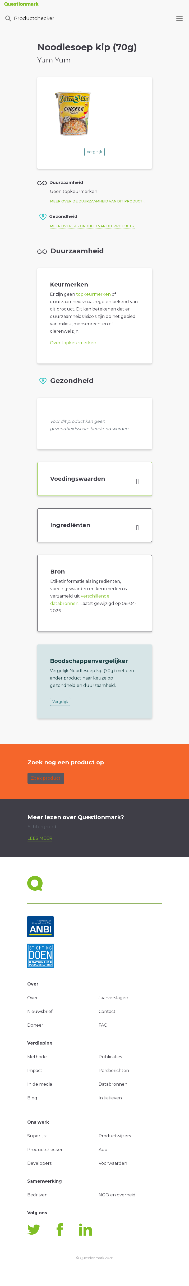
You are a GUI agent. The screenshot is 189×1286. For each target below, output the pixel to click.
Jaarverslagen (113, 997)
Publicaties (110, 1056)
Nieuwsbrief (40, 1011)
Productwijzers (115, 1135)
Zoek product (46, 778)
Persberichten (114, 1070)
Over (32, 997)
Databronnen (113, 1084)
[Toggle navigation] (179, 18)
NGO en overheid (117, 1194)
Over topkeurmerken (73, 342)
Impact (34, 1070)
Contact (107, 1011)
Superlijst (37, 1135)
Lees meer (39, 838)
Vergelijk (94, 151)
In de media (39, 1084)
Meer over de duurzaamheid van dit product (96, 201)
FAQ (103, 1025)
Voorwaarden (113, 1163)
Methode (37, 1056)
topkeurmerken (93, 294)
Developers (39, 1163)
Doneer (35, 1025)
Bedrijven (37, 1194)
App (103, 1149)
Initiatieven (110, 1097)
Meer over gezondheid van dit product (91, 226)
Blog (32, 1097)
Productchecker (29, 18)
